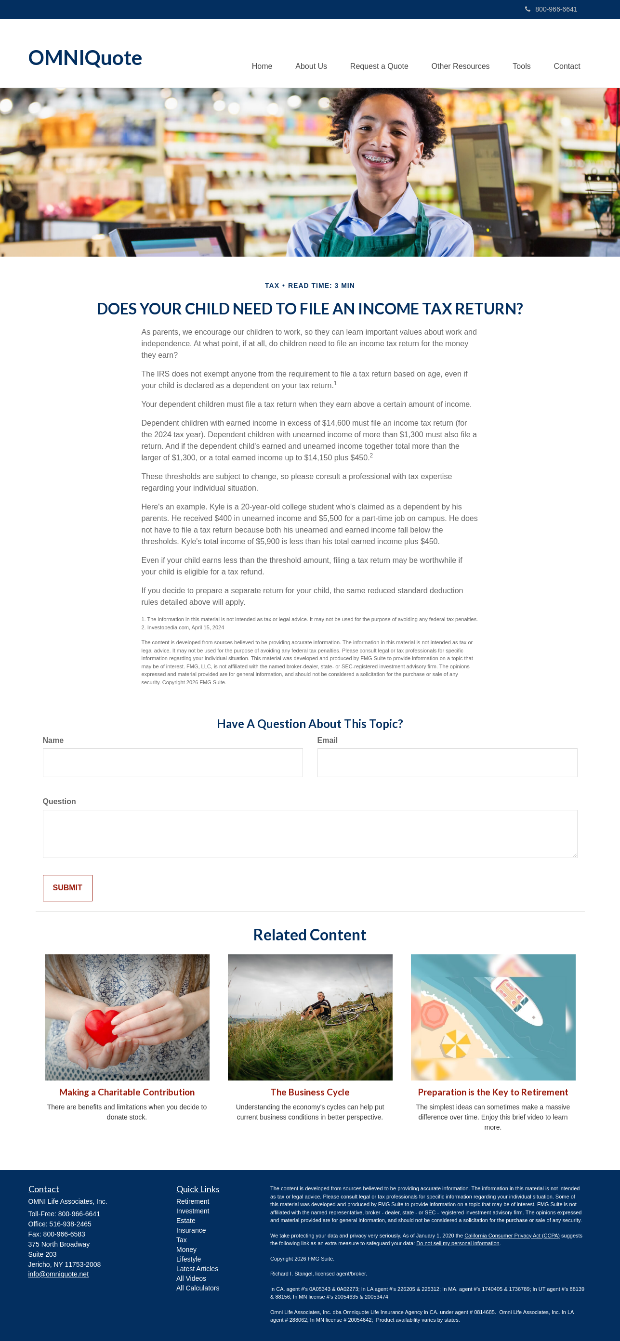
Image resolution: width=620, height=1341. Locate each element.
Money (186, 1250)
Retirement (192, 1202)
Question (59, 802)
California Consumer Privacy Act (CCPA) (512, 1235)
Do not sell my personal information (457, 1244)
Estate (186, 1221)
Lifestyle (188, 1259)
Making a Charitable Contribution (127, 1092)
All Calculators (197, 1288)
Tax (181, 1240)
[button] (306, 53)
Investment (192, 1211)
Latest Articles (197, 1269)
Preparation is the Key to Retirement (493, 1092)
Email (327, 740)
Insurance (191, 1231)
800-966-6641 (551, 9)
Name (53, 740)
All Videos (191, 1279)
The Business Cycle (310, 1092)
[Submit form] (67, 888)
